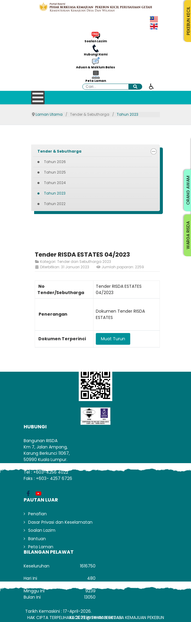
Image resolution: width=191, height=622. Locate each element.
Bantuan (37, 539)
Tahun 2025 (55, 172)
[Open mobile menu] (38, 97)
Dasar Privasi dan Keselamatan (60, 522)
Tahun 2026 (55, 161)
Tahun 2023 (55, 193)
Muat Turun (113, 339)
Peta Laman (95, 80)
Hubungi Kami (95, 54)
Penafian (37, 514)
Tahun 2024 (55, 182)
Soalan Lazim (95, 41)
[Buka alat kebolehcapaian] (151, 86)
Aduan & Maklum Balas (95, 67)
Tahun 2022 (55, 203)
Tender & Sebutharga (59, 151)
